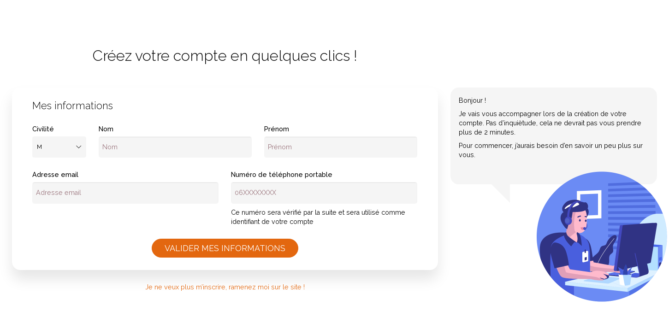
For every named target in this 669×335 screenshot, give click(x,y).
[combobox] (59, 147)
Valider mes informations (225, 248)
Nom (106, 129)
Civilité (43, 129)
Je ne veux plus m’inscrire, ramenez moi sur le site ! (225, 287)
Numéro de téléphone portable (281, 174)
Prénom (276, 129)
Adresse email (55, 174)
